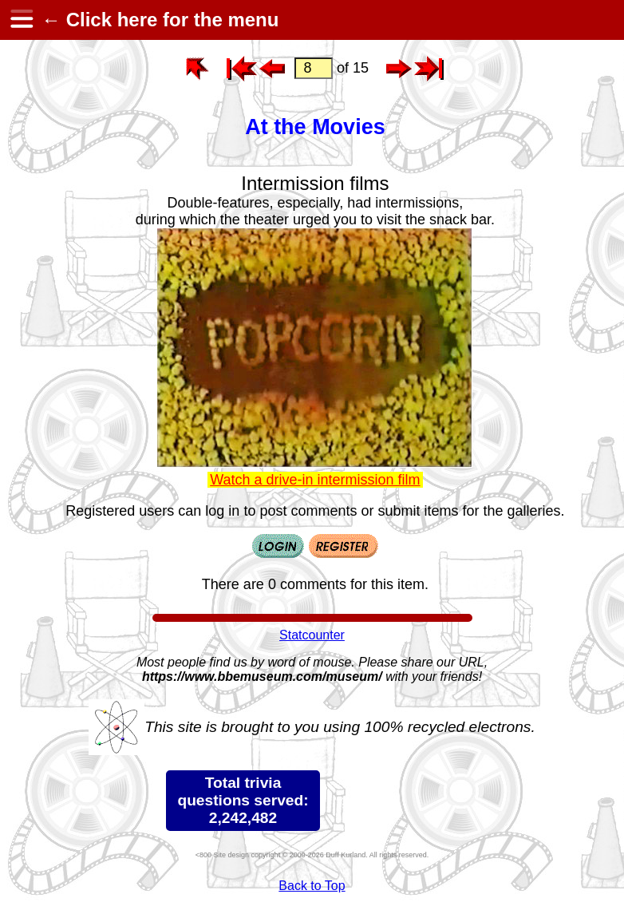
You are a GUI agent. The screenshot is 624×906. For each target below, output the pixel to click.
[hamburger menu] (20, 20)
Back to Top (311, 885)
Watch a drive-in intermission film (315, 480)
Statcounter (312, 635)
